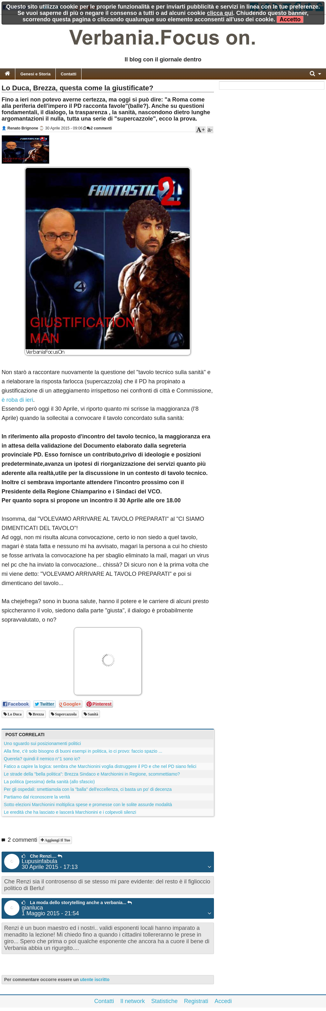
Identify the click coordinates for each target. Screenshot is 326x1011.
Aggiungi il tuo (57, 840)
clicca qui (220, 13)
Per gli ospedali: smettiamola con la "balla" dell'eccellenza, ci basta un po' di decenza (88, 789)
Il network (132, 1001)
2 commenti (99, 128)
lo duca (14, 714)
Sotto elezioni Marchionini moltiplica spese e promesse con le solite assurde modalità (88, 804)
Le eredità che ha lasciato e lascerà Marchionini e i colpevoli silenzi (70, 812)
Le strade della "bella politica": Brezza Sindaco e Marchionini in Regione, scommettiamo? (92, 774)
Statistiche (164, 1001)
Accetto (290, 19)
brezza (38, 714)
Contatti (68, 74)
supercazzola (65, 714)
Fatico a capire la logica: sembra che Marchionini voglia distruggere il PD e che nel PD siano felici (100, 766)
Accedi (223, 1001)
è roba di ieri (17, 400)
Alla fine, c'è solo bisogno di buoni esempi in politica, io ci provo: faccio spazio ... (83, 751)
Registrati (196, 1001)
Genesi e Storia (35, 74)
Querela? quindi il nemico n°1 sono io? (42, 758)
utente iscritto (95, 979)
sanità (92, 714)
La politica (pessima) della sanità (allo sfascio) (49, 781)
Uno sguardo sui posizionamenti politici (42, 743)
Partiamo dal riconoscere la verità (37, 796)
